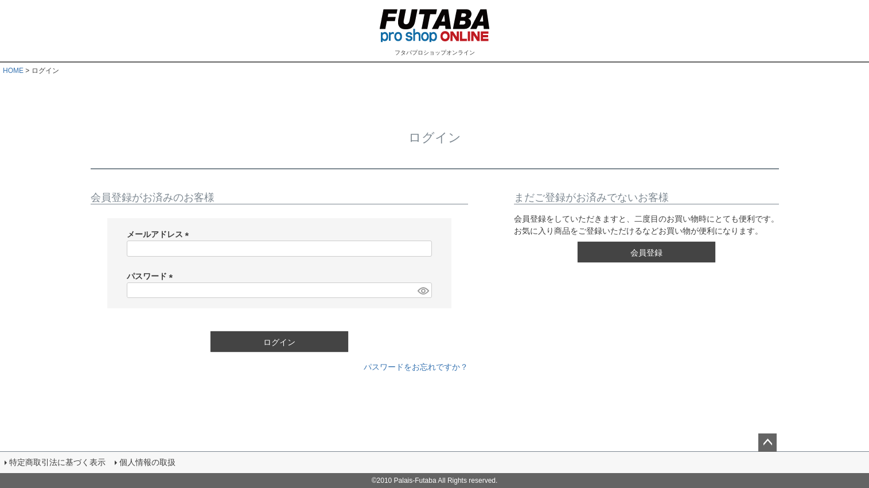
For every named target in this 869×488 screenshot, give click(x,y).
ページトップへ (767, 442)
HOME (13, 71)
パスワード (152, 276)
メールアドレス (160, 234)
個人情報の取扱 (147, 462)
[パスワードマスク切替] (423, 290)
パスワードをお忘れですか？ (416, 366)
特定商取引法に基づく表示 (57, 462)
